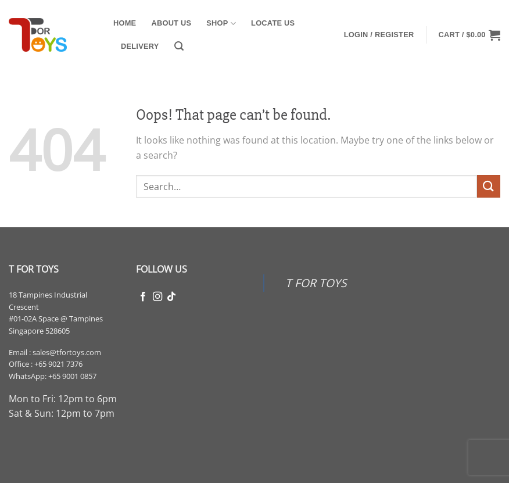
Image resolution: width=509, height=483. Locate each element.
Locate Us (273, 23)
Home (124, 23)
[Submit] (488, 186)
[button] (179, 46)
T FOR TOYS (316, 283)
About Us (171, 23)
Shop (221, 23)
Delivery (140, 46)
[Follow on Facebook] (143, 297)
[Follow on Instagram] (157, 297)
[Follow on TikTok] (171, 297)
